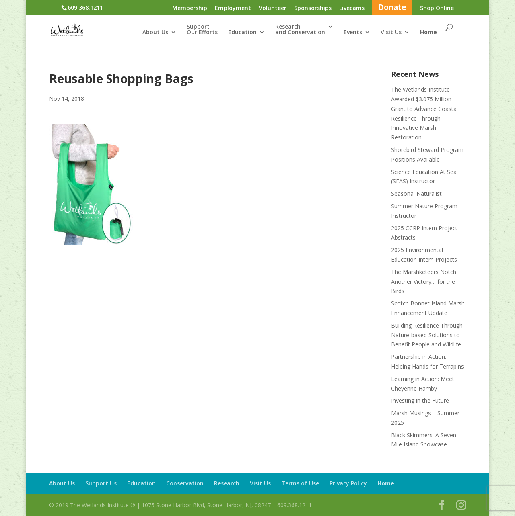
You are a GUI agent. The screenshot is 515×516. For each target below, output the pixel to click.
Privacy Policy (348, 483)
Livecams (352, 8)
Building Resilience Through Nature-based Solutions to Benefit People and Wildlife (427, 334)
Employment (233, 8)
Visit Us (391, 32)
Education (242, 32)
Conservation (185, 483)
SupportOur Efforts (202, 30)
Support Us (101, 483)
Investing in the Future (420, 400)
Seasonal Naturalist (416, 193)
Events (353, 32)
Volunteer (272, 8)
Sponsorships (313, 8)
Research (226, 483)
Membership (189, 8)
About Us (155, 32)
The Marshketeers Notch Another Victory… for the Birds (423, 281)
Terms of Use (300, 483)
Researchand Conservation (300, 30)
